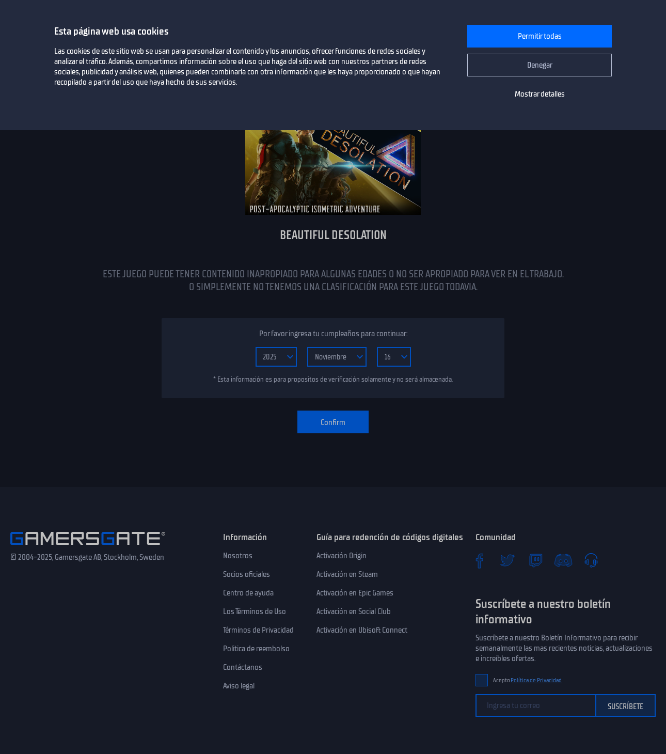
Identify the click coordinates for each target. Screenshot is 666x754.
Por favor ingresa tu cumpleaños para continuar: (333, 333)
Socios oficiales (246, 574)
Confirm (333, 422)
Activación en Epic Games (354, 593)
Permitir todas (540, 36)
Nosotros (237, 556)
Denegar (539, 65)
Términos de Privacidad (258, 630)
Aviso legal (239, 686)
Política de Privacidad (536, 680)
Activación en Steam (347, 574)
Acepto (527, 680)
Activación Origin (341, 556)
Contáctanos (242, 667)
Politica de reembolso (256, 648)
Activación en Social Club (353, 611)
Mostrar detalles (540, 94)
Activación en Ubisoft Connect (361, 630)
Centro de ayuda (248, 593)
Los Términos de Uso (254, 611)
